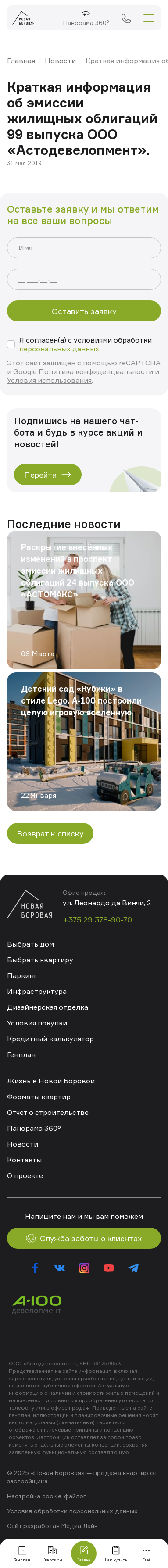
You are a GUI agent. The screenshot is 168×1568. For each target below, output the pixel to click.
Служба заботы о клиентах (84, 1238)
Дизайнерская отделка (47, 1007)
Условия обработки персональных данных (72, 1510)
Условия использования (49, 380)
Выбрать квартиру (40, 959)
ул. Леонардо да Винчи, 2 (107, 902)
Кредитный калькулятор (50, 1038)
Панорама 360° (34, 1128)
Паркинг (22, 975)
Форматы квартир (39, 1096)
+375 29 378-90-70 (126, 18)
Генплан (21, 1054)
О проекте (25, 1175)
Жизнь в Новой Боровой (51, 1080)
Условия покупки (37, 1022)
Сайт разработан (33, 1525)
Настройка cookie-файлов (47, 1496)
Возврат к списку (50, 833)
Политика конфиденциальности (96, 371)
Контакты (24, 1159)
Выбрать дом (30, 943)
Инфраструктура (37, 991)
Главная (21, 60)
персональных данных (59, 348)
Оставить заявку (84, 311)
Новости (60, 60)
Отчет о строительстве (48, 1112)
